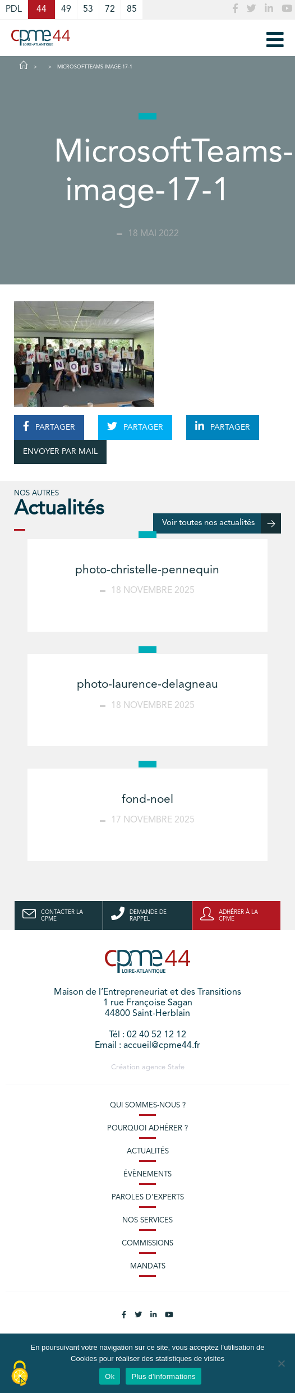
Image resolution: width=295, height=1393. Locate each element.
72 (110, 9)
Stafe (176, 1067)
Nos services (147, 1220)
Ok (109, 1376)
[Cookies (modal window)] (19, 1374)
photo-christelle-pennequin (147, 570)
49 (66, 9)
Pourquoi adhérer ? (147, 1128)
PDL (14, 9)
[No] (281, 1363)
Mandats (147, 1266)
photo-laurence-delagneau (147, 685)
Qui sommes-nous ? (148, 1105)
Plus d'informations (163, 1376)
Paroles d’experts (148, 1197)
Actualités (148, 1151)
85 (132, 9)
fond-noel (147, 800)
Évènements (147, 1174)
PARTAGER (49, 426)
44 (41, 9)
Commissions (147, 1243)
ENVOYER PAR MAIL (60, 452)
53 (88, 9)
